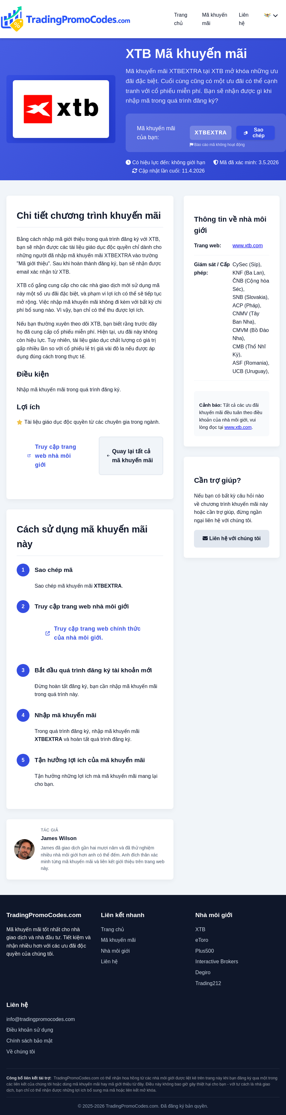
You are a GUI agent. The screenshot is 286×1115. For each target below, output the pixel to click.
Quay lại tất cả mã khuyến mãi (130, 456)
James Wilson (59, 838)
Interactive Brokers (216, 961)
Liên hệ (109, 961)
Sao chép (254, 132)
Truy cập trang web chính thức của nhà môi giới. (93, 633)
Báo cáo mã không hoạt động (217, 144)
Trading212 (208, 983)
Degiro (202, 972)
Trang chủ (112, 929)
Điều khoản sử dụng (29, 1030)
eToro (201, 940)
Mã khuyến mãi (118, 940)
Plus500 (204, 951)
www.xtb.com (247, 245)
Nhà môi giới (115, 951)
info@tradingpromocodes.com (40, 1019)
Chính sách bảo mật (29, 1040)
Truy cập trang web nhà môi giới (52, 456)
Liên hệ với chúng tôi (232, 538)
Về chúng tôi (20, 1051)
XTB (200, 929)
